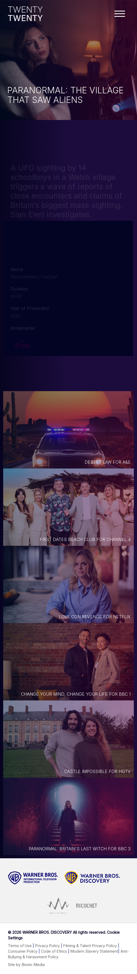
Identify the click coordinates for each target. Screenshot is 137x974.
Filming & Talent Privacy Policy (90, 945)
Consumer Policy (23, 951)
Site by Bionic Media (26, 964)
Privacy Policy (47, 945)
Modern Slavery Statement (94, 951)
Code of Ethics (54, 951)
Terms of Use (20, 945)
